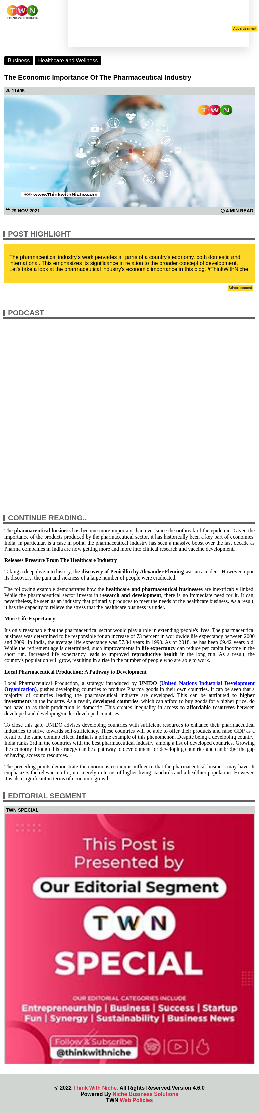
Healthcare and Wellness (68, 60)
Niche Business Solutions (145, 1094)
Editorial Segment (47, 795)
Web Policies (136, 1100)
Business (19, 60)
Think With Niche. (95, 1088)
